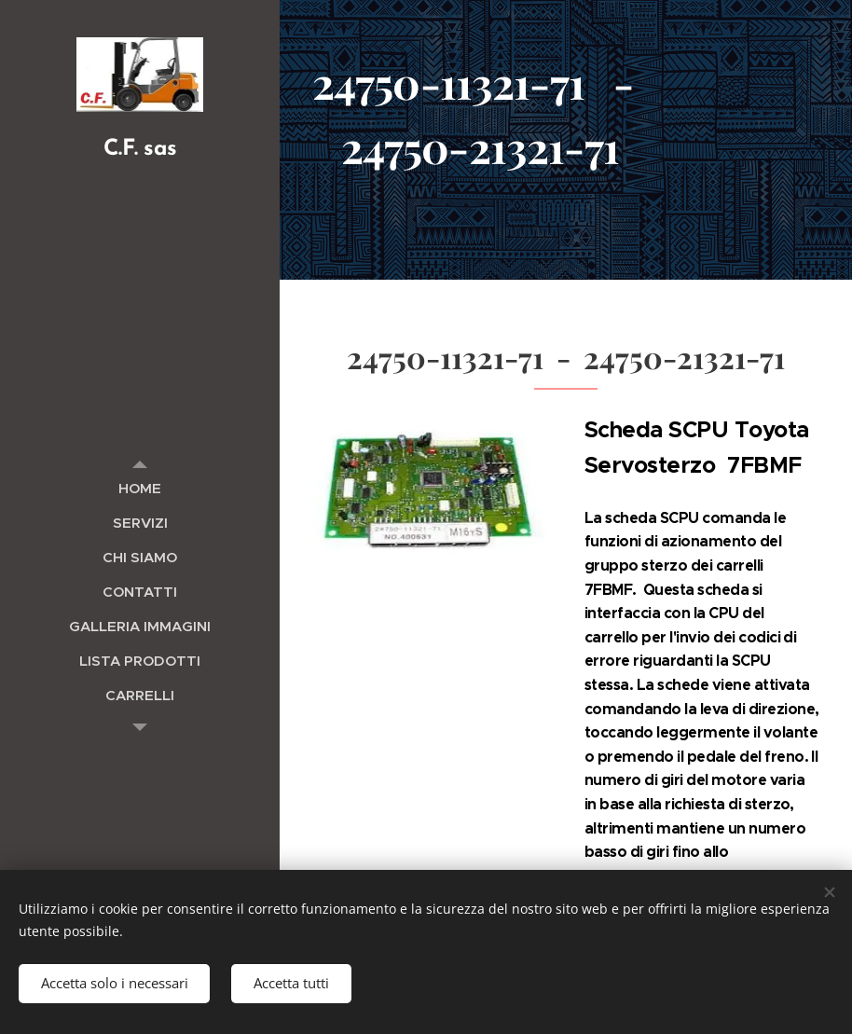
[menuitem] (140, 488)
